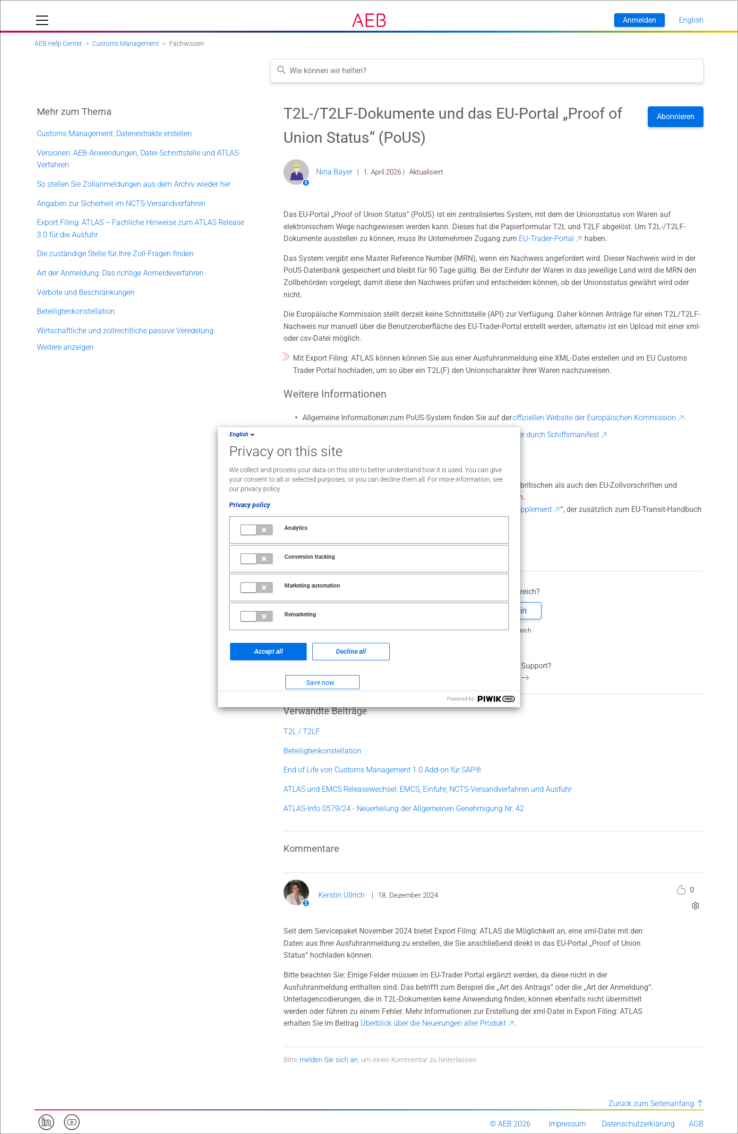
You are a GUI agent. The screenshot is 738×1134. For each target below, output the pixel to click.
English (243, 434)
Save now (320, 682)
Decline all (351, 651)
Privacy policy (249, 505)
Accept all (268, 651)
